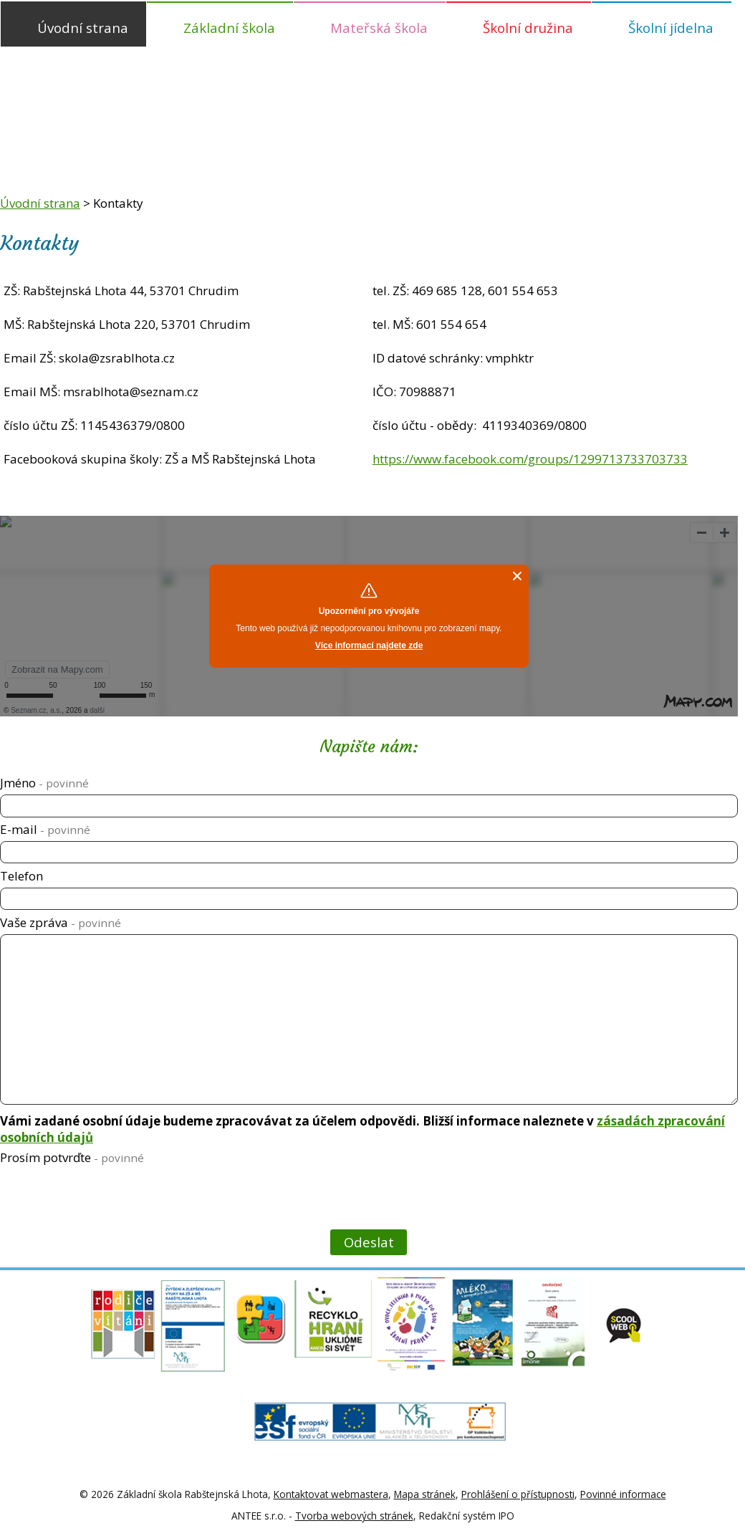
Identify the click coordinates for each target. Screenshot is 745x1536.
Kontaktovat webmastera (331, 1494)
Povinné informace (623, 1494)
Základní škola (229, 28)
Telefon (21, 876)
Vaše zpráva (60, 922)
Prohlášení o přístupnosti (518, 1494)
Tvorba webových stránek (354, 1515)
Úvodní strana (82, 28)
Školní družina (528, 28)
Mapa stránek (425, 1494)
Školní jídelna (670, 28)
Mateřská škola (379, 28)
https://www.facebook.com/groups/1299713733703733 (530, 459)
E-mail (45, 829)
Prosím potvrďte (72, 1157)
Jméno (44, 782)
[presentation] (108, 1199)
